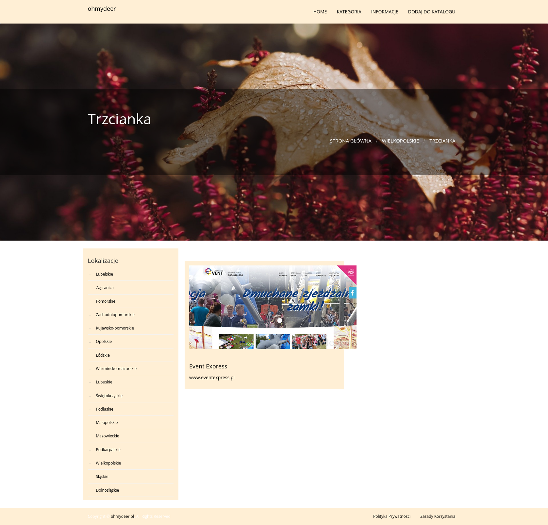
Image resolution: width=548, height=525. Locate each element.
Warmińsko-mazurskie (116, 368)
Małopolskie (107, 422)
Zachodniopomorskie (115, 314)
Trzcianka (442, 140)
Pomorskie (105, 301)
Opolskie (104, 341)
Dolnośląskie (107, 490)
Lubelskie (104, 274)
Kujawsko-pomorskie (115, 328)
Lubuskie (104, 382)
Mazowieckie (107, 436)
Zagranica (105, 287)
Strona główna (351, 140)
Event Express (208, 366)
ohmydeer (102, 8)
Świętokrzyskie (109, 395)
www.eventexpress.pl (212, 377)
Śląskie (102, 476)
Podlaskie (104, 409)
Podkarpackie (108, 449)
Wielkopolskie (400, 140)
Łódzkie (103, 355)
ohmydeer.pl (122, 516)
